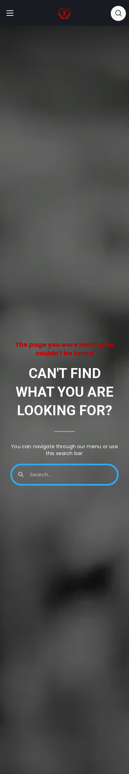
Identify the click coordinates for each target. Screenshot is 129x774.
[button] (118, 13)
